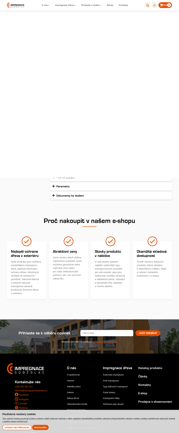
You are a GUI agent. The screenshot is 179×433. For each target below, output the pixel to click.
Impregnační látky (112, 363)
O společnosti (74, 335)
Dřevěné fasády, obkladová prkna (24, 56)
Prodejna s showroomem (144, 364)
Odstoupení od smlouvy (79, 382)
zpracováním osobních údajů (104, 302)
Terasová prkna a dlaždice (23, 45)
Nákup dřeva (73, 359)
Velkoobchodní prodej (78, 364)
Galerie (71, 353)
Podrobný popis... (113, 59)
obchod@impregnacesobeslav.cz (32, 351)
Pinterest (23, 368)
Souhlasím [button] (41, 427)
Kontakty (124, 5)
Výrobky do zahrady (20, 117)
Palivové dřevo (17, 138)
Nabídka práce (75, 347)
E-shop (80, 18)
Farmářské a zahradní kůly (24, 97)
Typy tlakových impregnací (117, 351)
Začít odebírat (148, 293)
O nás (39, 5)
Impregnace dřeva (60, 5)
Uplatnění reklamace (78, 376)
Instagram (24, 360)
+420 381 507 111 (24, 347)
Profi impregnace (112, 345)
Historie (71, 341)
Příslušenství (16, 127)
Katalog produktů (148, 328)
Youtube (23, 364)
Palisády (91, 18)
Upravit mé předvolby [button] (17, 427)
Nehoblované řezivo (20, 107)
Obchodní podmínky (77, 370)
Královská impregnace (114, 339)
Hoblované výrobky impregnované (20, 76)
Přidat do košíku (152, 117)
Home (71, 18)
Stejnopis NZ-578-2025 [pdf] (30, 403)
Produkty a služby (88, 5)
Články (109, 5)
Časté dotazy (109, 357)
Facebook (24, 355)
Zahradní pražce (18, 66)
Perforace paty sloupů (114, 368)
